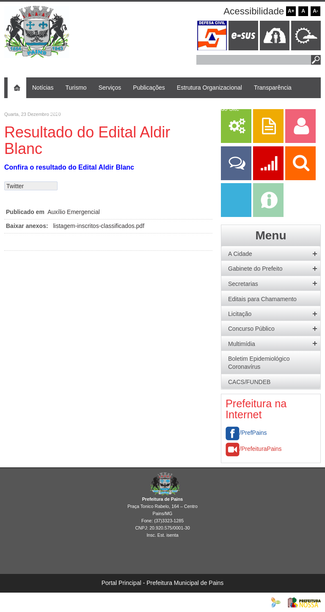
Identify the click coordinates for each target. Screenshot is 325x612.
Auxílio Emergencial (73, 212)
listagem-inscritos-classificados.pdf (99, 225)
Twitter (15, 186)
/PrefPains (246, 432)
